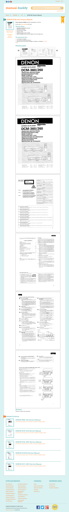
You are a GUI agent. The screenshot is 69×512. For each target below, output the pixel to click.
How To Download (38, 486)
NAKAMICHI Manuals (22, 484)
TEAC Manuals (21, 496)
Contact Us (37, 491)
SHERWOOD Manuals (23, 494)
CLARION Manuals (10, 489)
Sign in (62, 1)
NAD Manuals (9, 501)
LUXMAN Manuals (10, 495)
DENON (15, 15)
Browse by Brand (60, 10)
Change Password (53, 487)
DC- (22, 15)
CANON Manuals (10, 487)
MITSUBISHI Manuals (11, 499)
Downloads (58, 1)
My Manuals (52, 486)
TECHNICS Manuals (22, 498)
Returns (36, 489)
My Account (52, 484)
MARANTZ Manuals (10, 497)
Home (7, 15)
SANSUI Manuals (22, 489)
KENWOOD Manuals (10, 493)
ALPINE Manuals (10, 486)
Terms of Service (38, 487)
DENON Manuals (10, 491)
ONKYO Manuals (22, 486)
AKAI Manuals (9, 484)
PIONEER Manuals (22, 487)
